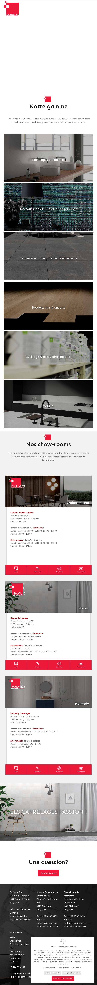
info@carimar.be (18, 916)
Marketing (77, 967)
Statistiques (64, 967)
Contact (14, 961)
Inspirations (16, 941)
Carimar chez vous (19, 944)
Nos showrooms (17, 954)
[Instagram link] (20, 967)
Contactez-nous (48, 873)
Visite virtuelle (81, 572)
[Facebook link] (11, 967)
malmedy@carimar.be (75, 923)
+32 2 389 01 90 (22, 909)
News (12, 937)
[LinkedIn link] (14, 967)
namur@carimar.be (47, 923)
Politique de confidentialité (22, 977)
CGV (12, 947)
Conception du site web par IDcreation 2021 (29, 973)
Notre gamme (17, 951)
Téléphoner (38, 572)
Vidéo (16, 572)
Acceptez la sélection (72, 972)
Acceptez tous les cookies (63, 978)
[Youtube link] (24, 967)
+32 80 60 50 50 (77, 916)
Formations (15, 958)
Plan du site (16, 932)
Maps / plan (59, 572)
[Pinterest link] (17, 967)
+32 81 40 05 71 (50, 916)
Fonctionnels (50, 967)
